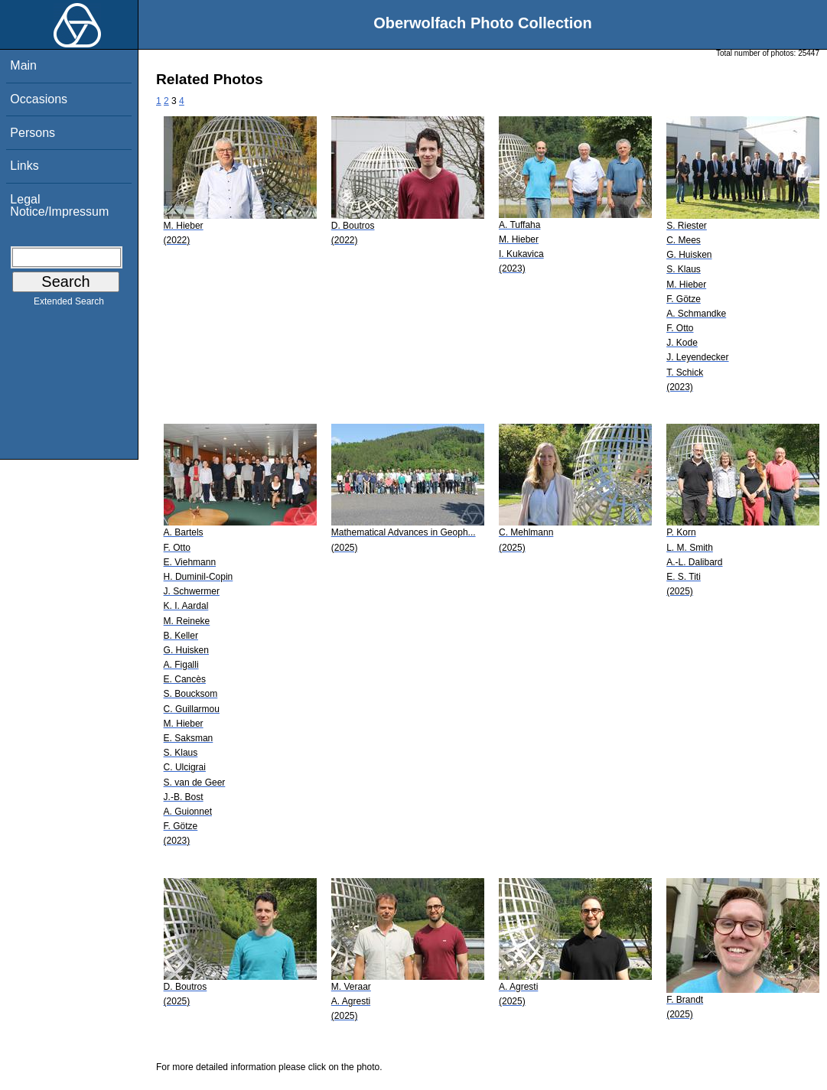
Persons (32, 132)
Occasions (38, 99)
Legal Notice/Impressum (59, 205)
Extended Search (69, 304)
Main (23, 65)
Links (24, 165)
